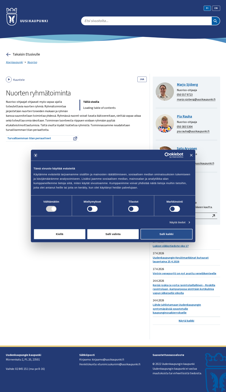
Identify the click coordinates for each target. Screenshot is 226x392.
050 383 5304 (185, 127)
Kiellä (59, 234)
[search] (146, 20)
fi (207, 8)
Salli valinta (113, 234)
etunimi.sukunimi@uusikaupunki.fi (119, 364)
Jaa (142, 79)
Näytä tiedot (177, 222)
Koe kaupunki (14, 62)
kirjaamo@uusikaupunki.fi (108, 360)
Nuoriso (32, 62)
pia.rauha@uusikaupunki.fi (193, 131)
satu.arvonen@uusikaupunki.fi (195, 163)
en (216, 8)
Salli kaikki (166, 234)
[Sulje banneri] (191, 155)
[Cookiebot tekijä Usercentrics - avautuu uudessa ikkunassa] (167, 155)
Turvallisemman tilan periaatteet (42, 138)
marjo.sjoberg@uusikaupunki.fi (196, 99)
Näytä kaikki (186, 321)
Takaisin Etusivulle (23, 54)
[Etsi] (215, 20)
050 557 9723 (185, 95)
